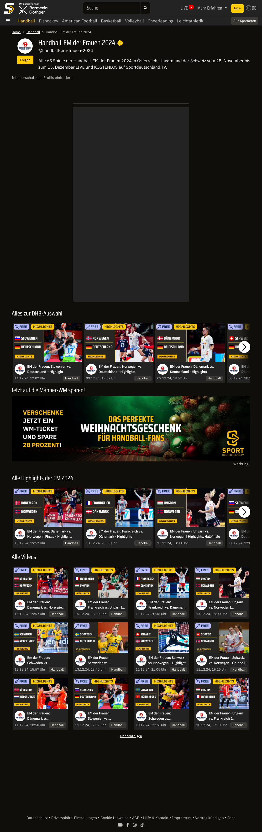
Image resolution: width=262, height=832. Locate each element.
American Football (79, 21)
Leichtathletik (190, 21)
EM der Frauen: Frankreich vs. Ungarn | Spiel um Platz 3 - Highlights (105, 605)
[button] (244, 347)
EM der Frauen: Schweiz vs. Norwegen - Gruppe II (227, 660)
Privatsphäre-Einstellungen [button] (74, 818)
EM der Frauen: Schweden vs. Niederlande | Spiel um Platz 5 (105, 661)
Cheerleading (160, 21)
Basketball (111, 21)
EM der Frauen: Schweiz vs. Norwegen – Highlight (167, 660)
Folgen (25, 59)
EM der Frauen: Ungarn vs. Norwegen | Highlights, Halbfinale (195, 534)
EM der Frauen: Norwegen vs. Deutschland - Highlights (120, 369)
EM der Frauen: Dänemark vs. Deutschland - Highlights (192, 369)
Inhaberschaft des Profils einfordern (42, 77)
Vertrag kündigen (210, 818)
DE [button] (251, 8)
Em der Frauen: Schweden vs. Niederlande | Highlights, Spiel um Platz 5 (45, 661)
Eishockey (48, 21)
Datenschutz (37, 818)
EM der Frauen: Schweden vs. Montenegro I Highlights (166, 716)
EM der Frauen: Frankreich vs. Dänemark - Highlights (121, 534)
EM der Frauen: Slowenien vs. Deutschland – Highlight (49, 369)
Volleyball (134, 21)
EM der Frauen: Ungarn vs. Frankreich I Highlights (226, 716)
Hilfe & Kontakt (156, 818)
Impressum (182, 818)
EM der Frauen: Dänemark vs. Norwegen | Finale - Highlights (49, 534)
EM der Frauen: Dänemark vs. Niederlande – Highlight (45, 716)
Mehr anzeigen (131, 736)
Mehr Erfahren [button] (210, 8)
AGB (136, 818)
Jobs (231, 818)
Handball (26, 21)
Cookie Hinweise (114, 818)
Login (237, 8)
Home (16, 32)
